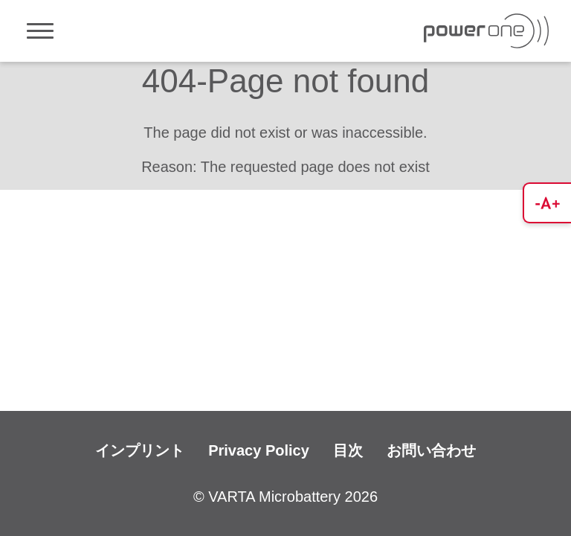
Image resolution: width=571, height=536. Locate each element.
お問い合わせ (431, 450)
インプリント (139, 450)
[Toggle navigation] (40, 31)
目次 (348, 450)
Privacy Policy (258, 450)
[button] (547, 202)
